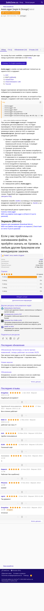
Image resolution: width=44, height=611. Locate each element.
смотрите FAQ (6, 196)
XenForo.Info (13, 581)
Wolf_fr (3, 420)
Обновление (6, 372)
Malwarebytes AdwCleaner (12, 308)
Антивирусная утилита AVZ (13, 314)
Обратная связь (6, 573)
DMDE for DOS (9, 326)
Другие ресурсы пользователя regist (16, 306)
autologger (23, 16)
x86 (11, 77)
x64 (14, 77)
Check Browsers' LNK (13, 82)
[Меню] (2, 2)
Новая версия (7, 362)
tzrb (2, 433)
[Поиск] (42, 2)
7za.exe (8, 84)
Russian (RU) (16, 570)
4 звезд (4, 280)
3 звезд (4, 284)
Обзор (3, 50)
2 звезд (4, 287)
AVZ (6, 75)
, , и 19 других (14, 255)
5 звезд (4, 277)
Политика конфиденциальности (11, 575)
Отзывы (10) (33, 50)
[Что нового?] (38, 2)
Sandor (35, 203)
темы (30, 58)
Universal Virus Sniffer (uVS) (13, 320)
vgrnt (3, 496)
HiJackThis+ (9, 79)
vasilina (18, 201)
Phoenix (4, 483)
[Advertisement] (20, 543)
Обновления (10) (20, 50)
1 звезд (4, 291)
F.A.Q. (10, 50)
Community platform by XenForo (17, 579)
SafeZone (5, 570)
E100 (3, 444)
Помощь (26, 575)
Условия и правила (19, 573)
